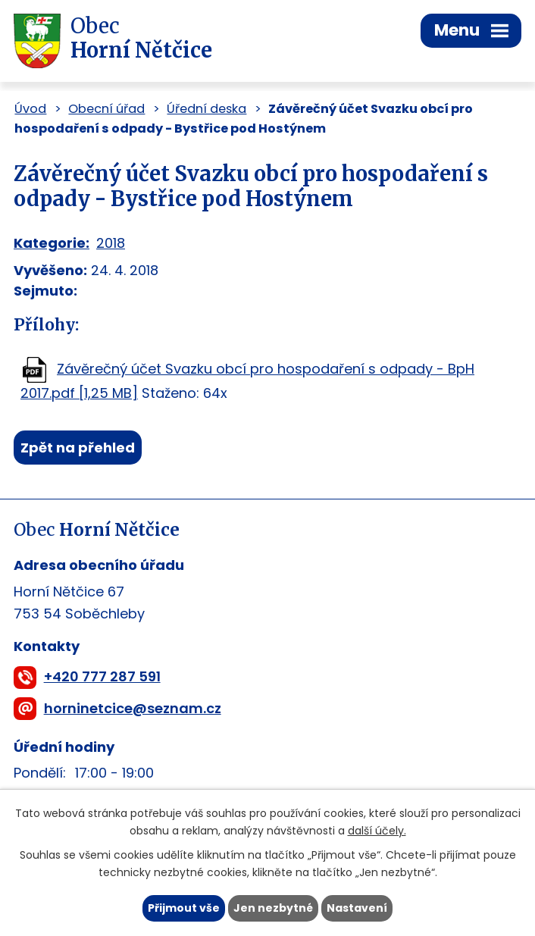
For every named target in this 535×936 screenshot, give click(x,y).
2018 (110, 242)
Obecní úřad (106, 108)
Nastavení (357, 908)
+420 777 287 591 (102, 676)
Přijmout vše (184, 908)
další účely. (377, 830)
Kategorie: (51, 242)
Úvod (30, 108)
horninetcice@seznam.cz (132, 708)
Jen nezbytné (273, 908)
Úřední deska (206, 108)
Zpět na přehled (77, 447)
